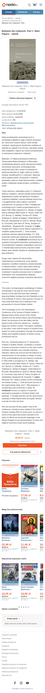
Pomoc (4, 657)
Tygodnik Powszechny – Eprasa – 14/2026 (28, 540)
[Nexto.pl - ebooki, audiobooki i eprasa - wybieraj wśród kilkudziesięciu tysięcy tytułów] (10, 4)
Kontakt (4, 661)
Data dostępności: (9, 111)
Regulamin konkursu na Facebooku (14, 664)
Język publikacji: (8, 117)
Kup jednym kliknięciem (20, 452)
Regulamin (5, 646)
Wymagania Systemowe (10, 653)
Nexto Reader (6, 638)
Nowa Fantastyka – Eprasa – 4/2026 (8, 589)
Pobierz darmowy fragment (20, 98)
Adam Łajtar (32, 92)
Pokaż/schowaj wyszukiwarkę (30, 5)
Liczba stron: (7, 120)
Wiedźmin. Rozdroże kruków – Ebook (9, 540)
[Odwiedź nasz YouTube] (27, 683)
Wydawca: (6, 123)
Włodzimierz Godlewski (16, 92)
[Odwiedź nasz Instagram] (21, 683)
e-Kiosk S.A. (29, 689)
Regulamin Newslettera (10, 649)
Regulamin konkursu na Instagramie (14, 668)
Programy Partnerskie (9, 635)
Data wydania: (8, 114)
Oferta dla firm (7, 675)
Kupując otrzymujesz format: (13, 105)
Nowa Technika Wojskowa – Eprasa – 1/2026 (27, 589)
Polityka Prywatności (9, 642)
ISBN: (4, 128)
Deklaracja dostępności (10, 672)
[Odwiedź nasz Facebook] (15, 683)
